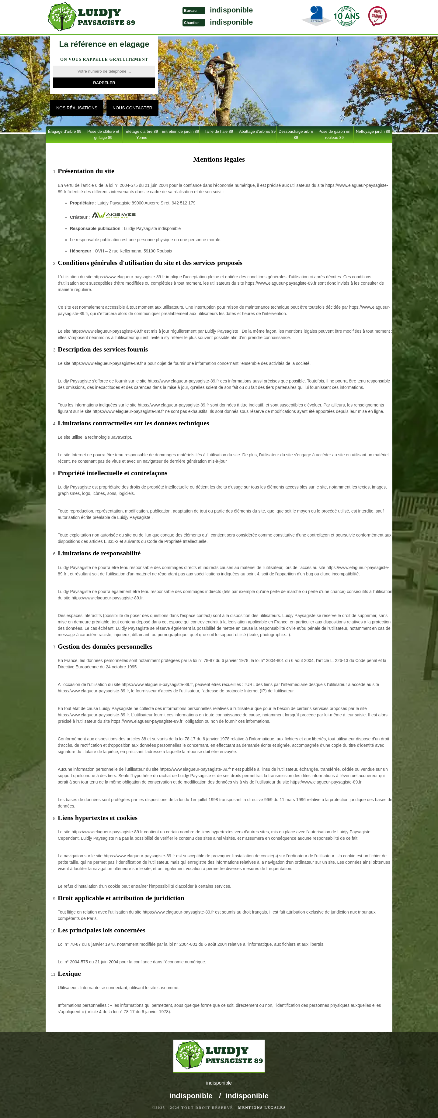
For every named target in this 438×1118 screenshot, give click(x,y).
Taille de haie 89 (218, 131)
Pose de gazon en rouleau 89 (334, 134)
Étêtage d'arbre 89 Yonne (142, 134)
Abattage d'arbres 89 (257, 131)
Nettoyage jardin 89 (373, 131)
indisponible (231, 10)
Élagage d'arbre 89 (64, 131)
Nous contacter (132, 107)
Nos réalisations (76, 107)
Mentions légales (262, 1108)
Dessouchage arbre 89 (296, 134)
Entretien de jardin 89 (180, 131)
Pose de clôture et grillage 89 (103, 134)
